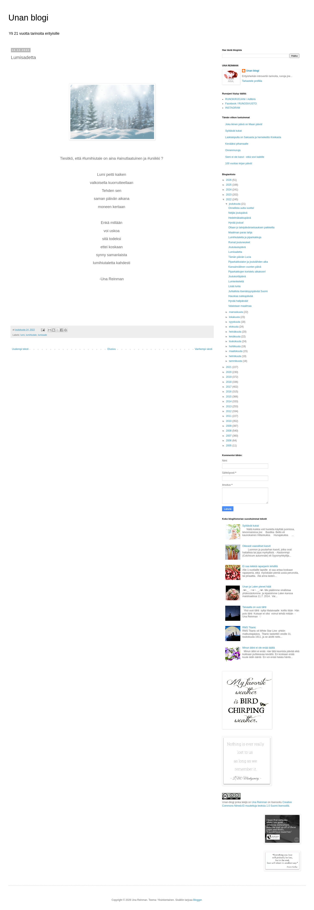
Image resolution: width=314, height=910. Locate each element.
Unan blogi (28, 17)
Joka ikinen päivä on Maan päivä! (243, 124)
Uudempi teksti (20, 349)
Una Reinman (259, 802)
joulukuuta (235, 203)
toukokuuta (235, 341)
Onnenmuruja (233, 150)
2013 (229, 406)
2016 (229, 391)
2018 (229, 381)
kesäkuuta (235, 336)
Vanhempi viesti (203, 349)
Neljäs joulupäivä (237, 212)
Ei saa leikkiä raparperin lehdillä (260, 566)
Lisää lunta (234, 286)
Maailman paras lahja (240, 232)
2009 (229, 425)
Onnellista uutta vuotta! (241, 208)
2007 (229, 435)
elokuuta (234, 326)
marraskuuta (236, 312)
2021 (229, 367)
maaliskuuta (236, 351)
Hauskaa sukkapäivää (240, 296)
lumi (23, 335)
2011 (229, 416)
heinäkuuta (235, 331)
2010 (229, 421)
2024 (229, 189)
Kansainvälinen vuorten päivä (244, 266)
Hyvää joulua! (236, 222)
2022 (229, 199)
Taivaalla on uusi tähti (254, 607)
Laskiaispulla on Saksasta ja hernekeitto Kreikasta (253, 137)
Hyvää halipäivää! (238, 300)
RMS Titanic (249, 627)
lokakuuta (235, 317)
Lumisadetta (235, 252)
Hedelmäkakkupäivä (239, 217)
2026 (229, 180)
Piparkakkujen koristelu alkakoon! (247, 271)
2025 (229, 184)
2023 (229, 194)
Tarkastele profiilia (252, 81)
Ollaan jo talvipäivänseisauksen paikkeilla (251, 227)
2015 (229, 396)
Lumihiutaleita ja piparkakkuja (244, 237)
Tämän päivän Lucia (239, 257)
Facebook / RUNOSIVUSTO (241, 103)
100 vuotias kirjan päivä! (238, 163)
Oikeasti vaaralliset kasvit (256, 546)
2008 (229, 430)
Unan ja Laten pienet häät (256, 586)
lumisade (42, 335)
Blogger (197, 899)
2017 (229, 386)
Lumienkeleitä (236, 281)
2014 (229, 401)
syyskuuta (235, 321)
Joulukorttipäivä (237, 276)
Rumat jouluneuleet (239, 242)
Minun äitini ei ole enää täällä (258, 647)
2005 (229, 445)
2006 (229, 440)
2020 (229, 372)
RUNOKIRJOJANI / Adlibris (240, 99)
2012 (229, 411)
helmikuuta (235, 356)
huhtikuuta (235, 346)
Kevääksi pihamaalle (236, 143)
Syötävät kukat (233, 130)
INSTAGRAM (232, 107)
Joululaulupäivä (237, 247)
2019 (229, 376)
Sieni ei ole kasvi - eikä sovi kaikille (244, 157)
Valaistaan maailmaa (240, 306)
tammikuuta (236, 361)
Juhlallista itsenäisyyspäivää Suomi (248, 291)
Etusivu (112, 349)
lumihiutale (31, 335)
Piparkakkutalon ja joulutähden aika (248, 261)
